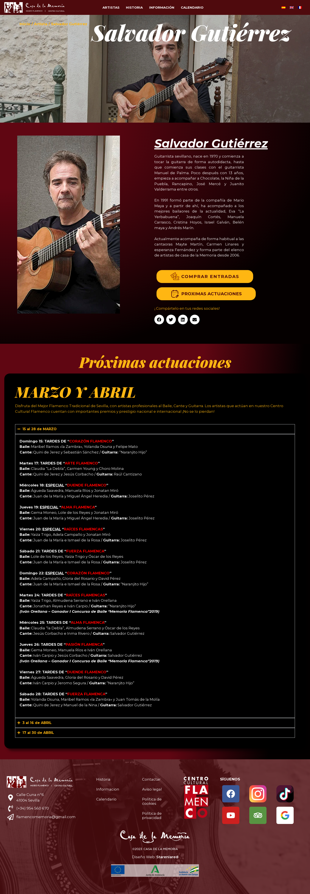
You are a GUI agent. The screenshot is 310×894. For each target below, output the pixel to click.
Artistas (110, 7)
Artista (40, 24)
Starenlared (167, 857)
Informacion (107, 789)
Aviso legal (152, 789)
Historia (134, 7)
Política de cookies (152, 801)
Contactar (151, 779)
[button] (159, 319)
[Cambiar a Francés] (300, 8)
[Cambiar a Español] (283, 8)
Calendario (192, 7)
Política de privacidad (152, 815)
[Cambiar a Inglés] (292, 8)
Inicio (25, 24)
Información (161, 7)
